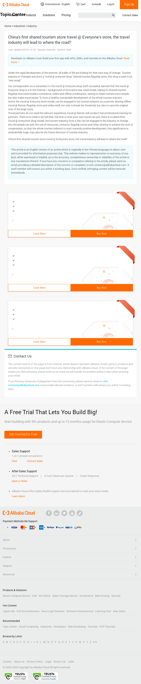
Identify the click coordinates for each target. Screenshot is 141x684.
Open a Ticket (19, 481)
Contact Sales (130, 15)
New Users (119, 611)
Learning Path (103, 611)
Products (30, 15)
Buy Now (101, 233)
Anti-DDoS (44, 595)
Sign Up (129, 4)
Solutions (49, 15)
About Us (19, 661)
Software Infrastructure (79, 611)
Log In (110, 4)
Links (71, 661)
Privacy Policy (35, 661)
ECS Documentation (28, 611)
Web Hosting (102, 595)
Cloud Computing (29, 626)
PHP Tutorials (107, 626)
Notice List (60, 661)
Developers (60, 626)
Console (96, 4)
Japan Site (9, 611)
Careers (7, 661)
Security (115, 595)
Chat (14, 461)
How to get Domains (52, 611)
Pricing (66, 15)
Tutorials (93, 626)
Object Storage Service (65, 595)
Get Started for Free (23, 434)
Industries (46, 626)
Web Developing (77, 626)
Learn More (39, 233)
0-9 (95, 642)
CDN (34, 595)
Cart (81, 4)
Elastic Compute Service (16, 595)
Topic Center (10, 626)
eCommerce (86, 595)
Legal (48, 661)
